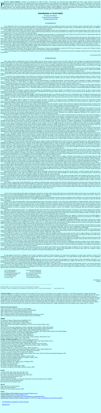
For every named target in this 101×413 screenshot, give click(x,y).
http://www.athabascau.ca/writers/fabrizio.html (32, 396)
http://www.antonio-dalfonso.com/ (28, 393)
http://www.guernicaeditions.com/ (18, 394)
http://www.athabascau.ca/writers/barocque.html (50, 398)
